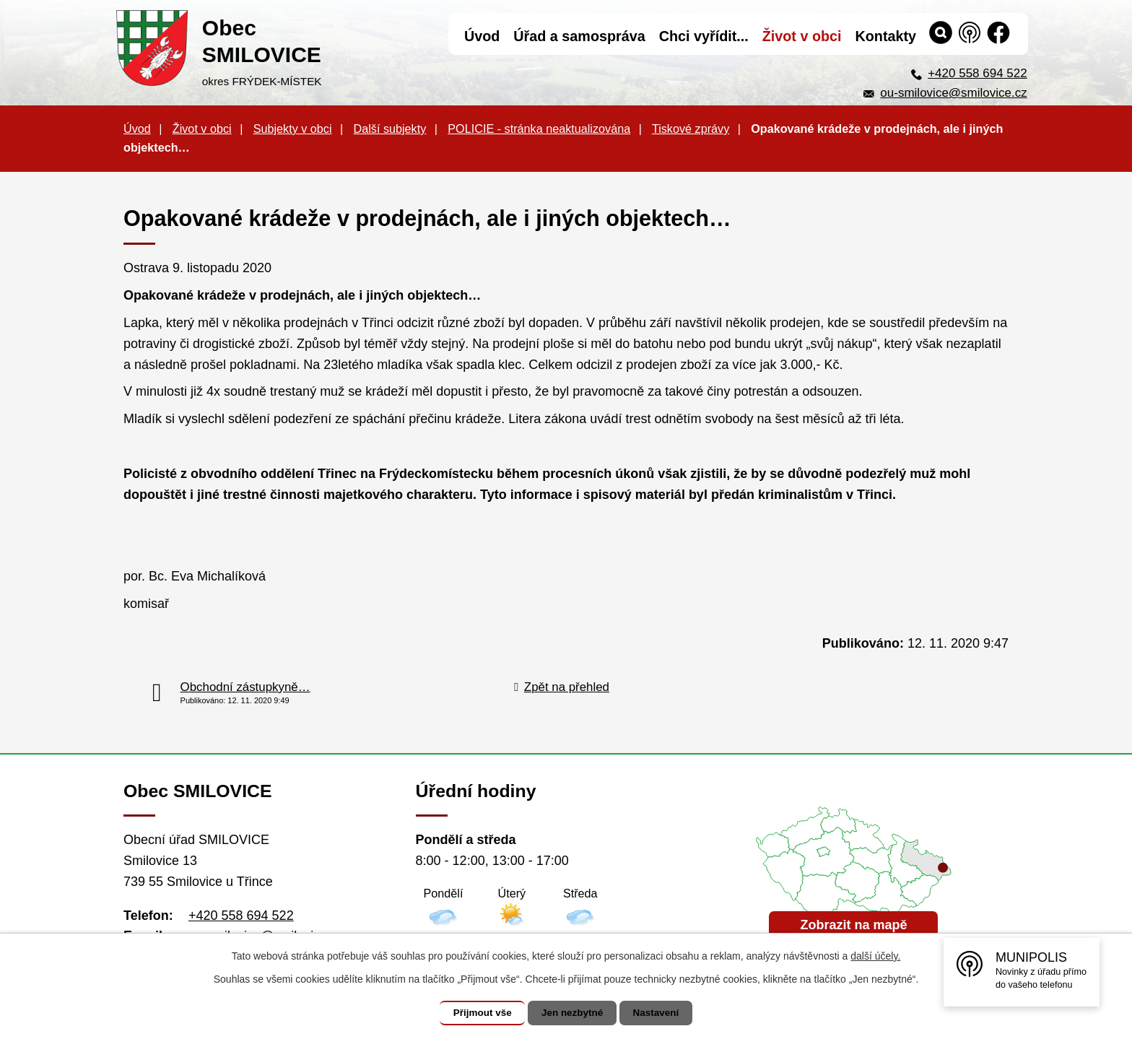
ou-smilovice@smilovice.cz (953, 93)
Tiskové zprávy (690, 128)
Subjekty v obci (292, 128)
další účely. (875, 956)
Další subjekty (390, 128)
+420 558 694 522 (977, 73)
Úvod (137, 128)
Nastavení (661, 1013)
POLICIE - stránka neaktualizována (539, 128)
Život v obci (202, 128)
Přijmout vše (477, 1013)
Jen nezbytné (573, 1013)
